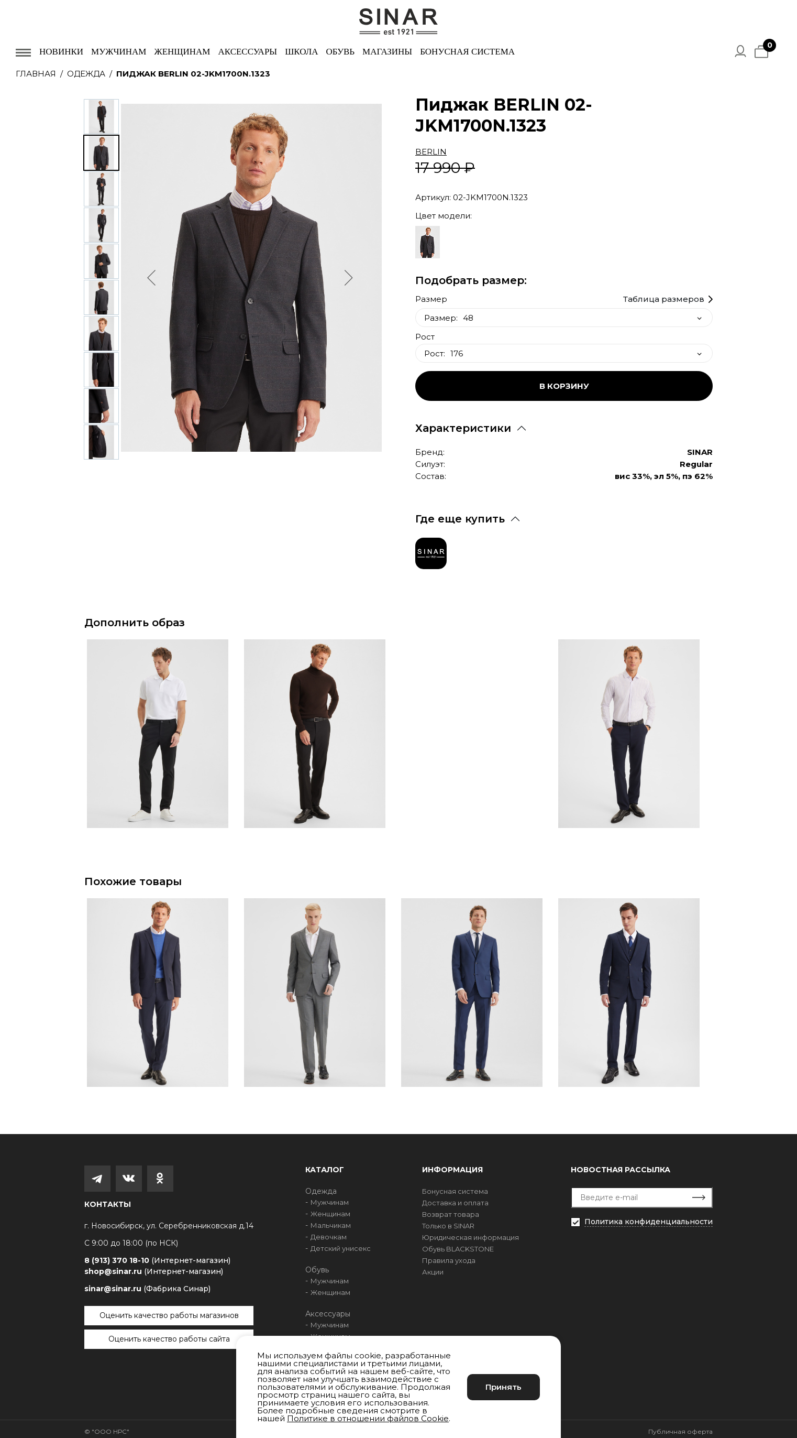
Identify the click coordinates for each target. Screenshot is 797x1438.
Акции (433, 1266)
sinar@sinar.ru (147, 1283)
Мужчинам (118, 52)
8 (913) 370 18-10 (157, 1255)
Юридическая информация (470, 1232)
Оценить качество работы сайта (169, 1333)
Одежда (86, 74)
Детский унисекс (341, 1243)
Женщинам (182, 52)
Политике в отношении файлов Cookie (368, 1418)
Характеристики (463, 423)
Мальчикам (331, 1220)
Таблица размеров (663, 294)
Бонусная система (467, 52)
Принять (503, 1387)
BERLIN (431, 152)
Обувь (340, 52)
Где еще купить (460, 513)
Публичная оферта (680, 1426)
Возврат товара (450, 1209)
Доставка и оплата (455, 1197)
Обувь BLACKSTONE (458, 1243)
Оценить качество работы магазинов (169, 1310)
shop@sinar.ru (153, 1266)
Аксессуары (247, 52)
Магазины (387, 52)
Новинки (61, 52)
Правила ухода (448, 1255)
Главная (36, 74)
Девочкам (329, 1231)
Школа (301, 52)
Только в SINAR (448, 1220)
